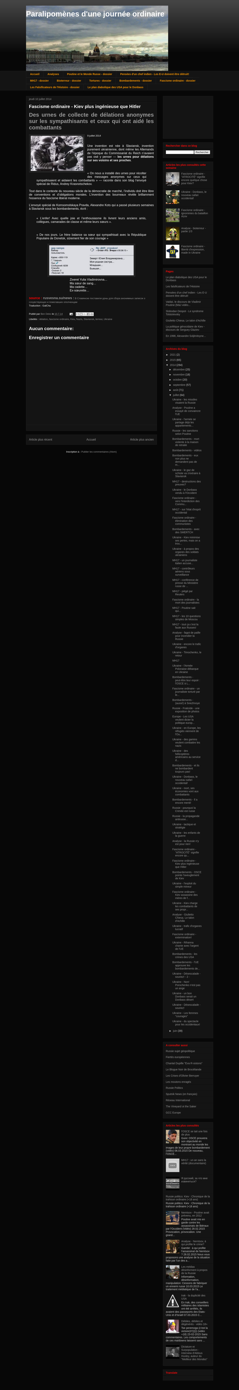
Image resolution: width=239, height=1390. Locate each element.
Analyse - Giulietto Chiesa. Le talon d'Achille (183, 917)
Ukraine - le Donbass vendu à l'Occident (184, 491)
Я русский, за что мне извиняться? (194, 1180)
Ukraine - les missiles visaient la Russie (184, 401)
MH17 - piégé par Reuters (182, 593)
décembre (179, 369)
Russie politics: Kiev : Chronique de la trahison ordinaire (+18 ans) (188, 1198)
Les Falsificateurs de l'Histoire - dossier (55, 87)
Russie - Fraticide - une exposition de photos (185, 710)
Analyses (53, 74)
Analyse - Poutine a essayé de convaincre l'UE (186, 411)
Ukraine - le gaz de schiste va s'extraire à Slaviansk (186, 473)
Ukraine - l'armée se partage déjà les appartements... (184, 422)
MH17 (175, 660)
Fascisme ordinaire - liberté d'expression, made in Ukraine (193, 249)
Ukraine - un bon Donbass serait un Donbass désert (184, 996)
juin (175, 1030)
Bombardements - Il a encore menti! (184, 801)
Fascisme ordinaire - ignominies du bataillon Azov (194, 213)
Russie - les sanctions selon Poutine (185, 432)
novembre (179, 374)
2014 (173, 364)
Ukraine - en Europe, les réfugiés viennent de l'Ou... (186, 731)
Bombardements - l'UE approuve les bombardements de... (186, 965)
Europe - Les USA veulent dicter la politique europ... (183, 719)
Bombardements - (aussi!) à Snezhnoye (186, 701)
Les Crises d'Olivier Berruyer (182, 1075)
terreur (99, 319)
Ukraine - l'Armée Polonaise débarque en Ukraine (185, 669)
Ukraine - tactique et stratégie (184, 826)
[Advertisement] (184, 116)
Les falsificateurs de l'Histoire (183, 286)
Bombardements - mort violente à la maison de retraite (185, 442)
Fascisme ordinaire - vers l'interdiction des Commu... (185, 501)
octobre (178, 379)
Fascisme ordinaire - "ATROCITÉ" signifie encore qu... (185, 852)
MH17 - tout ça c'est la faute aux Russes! (185, 626)
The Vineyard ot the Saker (181, 1106)
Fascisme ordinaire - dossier (178, 80)
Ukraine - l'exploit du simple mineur (184, 885)
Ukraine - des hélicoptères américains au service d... (186, 755)
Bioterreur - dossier (69, 80)
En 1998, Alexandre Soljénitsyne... (186, 335)
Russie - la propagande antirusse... (185, 818)
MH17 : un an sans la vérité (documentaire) (193, 1162)
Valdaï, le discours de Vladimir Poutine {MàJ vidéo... (183, 303)
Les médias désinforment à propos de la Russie (194, 1270)
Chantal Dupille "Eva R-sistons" (184, 1063)
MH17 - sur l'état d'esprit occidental (186, 511)
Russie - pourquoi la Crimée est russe (184, 809)
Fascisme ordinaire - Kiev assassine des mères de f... (185, 895)
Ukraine (108, 319)
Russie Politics (174, 1087)
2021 (173, 354)
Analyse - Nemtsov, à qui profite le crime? (193, 1243)
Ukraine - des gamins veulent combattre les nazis (186, 742)
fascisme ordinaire (59, 319)
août (176, 389)
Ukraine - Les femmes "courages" (185, 1015)
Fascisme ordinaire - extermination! (184, 936)
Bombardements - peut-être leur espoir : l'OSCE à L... (186, 680)
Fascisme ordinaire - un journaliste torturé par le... (186, 691)
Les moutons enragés (178, 1081)
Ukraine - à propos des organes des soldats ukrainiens (185, 552)
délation (43, 319)
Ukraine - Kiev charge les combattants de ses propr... (185, 906)
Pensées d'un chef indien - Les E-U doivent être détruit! (154, 74)
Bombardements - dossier (135, 80)
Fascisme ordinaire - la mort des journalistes (185, 601)
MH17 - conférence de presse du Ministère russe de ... (185, 583)
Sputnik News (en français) (181, 1094)
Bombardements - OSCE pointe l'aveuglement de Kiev (186, 875)
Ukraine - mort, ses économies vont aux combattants (185, 791)
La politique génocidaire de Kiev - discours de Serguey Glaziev (185, 328)
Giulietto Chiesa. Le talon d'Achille (186, 320)
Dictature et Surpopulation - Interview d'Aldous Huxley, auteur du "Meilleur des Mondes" (194, 1353)
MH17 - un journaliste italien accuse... (184, 562)
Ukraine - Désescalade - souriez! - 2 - (186, 975)
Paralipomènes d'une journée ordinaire (95, 14)
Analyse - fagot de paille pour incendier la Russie (186, 636)
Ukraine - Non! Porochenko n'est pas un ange (186, 985)
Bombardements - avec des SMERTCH (185, 531)
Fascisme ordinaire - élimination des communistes (184, 521)
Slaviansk (89, 319)
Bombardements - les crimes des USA (184, 955)
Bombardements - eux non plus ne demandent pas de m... (185, 460)
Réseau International (178, 1100)
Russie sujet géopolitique (180, 1051)
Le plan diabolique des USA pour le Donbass (115, 87)
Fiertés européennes (178, 1057)
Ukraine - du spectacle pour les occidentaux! (186, 1023)
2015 (173, 359)
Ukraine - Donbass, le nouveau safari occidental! (194, 195)
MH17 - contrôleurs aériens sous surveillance (183, 571)
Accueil (35, 74)
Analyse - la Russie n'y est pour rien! (185, 843)
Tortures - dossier (100, 80)
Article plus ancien (142, 439)
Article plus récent (40, 439)
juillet (176, 394)
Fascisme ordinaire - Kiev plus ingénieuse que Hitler (185, 864)
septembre (179, 384)
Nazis (79, 319)
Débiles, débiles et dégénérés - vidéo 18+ (194, 1323)
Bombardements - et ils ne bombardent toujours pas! (185, 768)
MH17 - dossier (39, 80)
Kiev (72, 319)
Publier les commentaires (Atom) (99, 451)
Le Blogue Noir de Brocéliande (184, 1069)
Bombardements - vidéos (187, 450)
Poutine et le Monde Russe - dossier (89, 74)
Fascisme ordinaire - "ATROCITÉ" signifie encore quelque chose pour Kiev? (194, 178)
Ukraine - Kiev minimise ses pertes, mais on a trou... (186, 540)
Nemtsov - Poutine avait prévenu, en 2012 (195, 1214)
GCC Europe (173, 1112)
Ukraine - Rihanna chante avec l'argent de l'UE (185, 945)
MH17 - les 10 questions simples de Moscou (186, 618)
